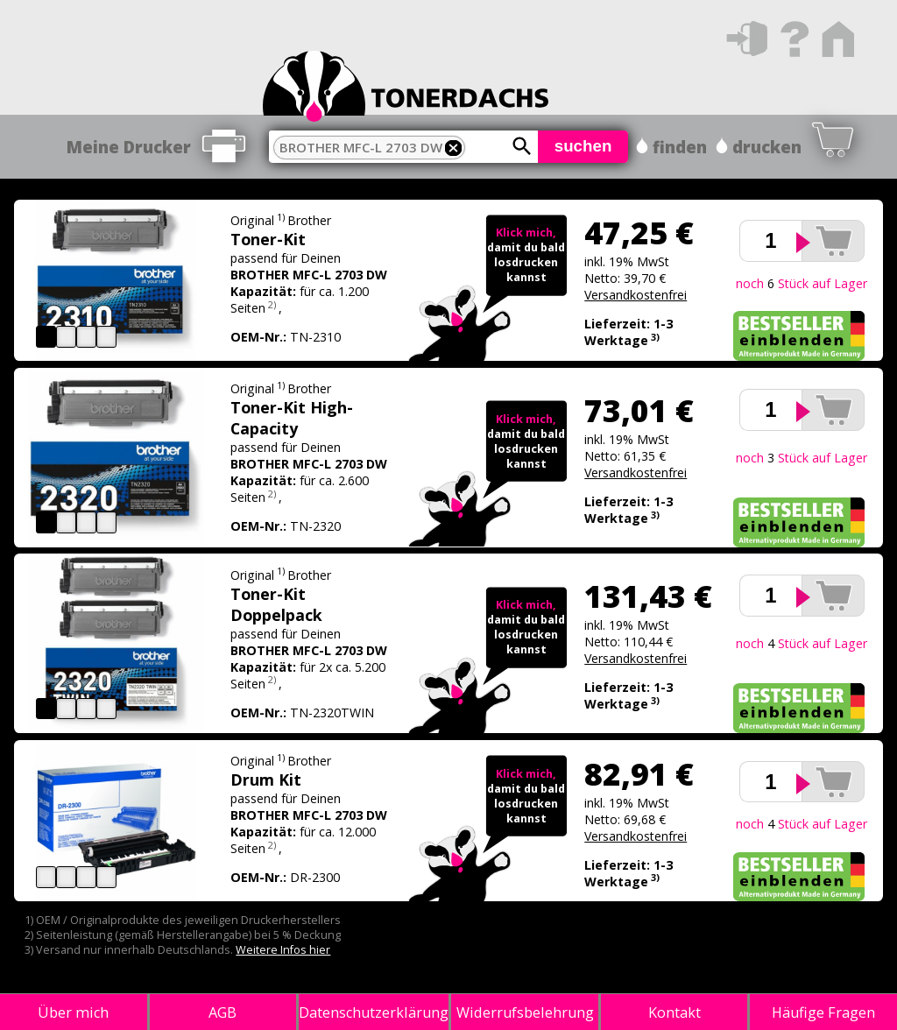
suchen (583, 146)
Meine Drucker (129, 147)
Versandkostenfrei (635, 294)
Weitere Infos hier (283, 949)
